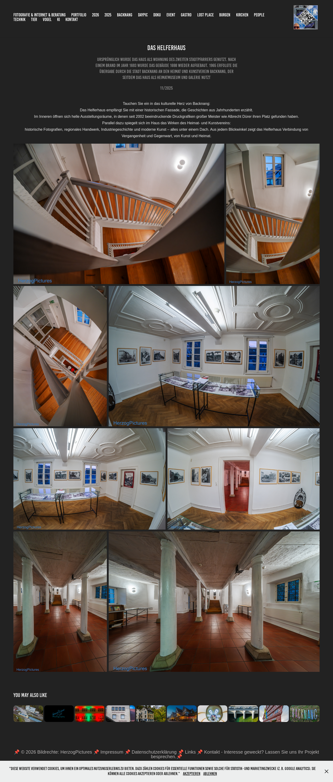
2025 (108, 14)
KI (58, 19)
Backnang (124, 14)
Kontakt (71, 19)
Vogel (47, 19)
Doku (157, 14)
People (259, 14)
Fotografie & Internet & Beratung (39, 14)
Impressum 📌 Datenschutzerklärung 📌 (142, 752)
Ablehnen (210, 773)
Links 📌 (194, 752)
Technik (19, 19)
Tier (34, 19)
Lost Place (205, 14)
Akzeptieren (191, 773)
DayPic (143, 14)
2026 (95, 14)
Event (170, 14)
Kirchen (242, 14)
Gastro (186, 14)
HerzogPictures (76, 752)
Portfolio (78, 14)
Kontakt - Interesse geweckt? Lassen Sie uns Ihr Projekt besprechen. (235, 754)
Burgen (224, 14)
